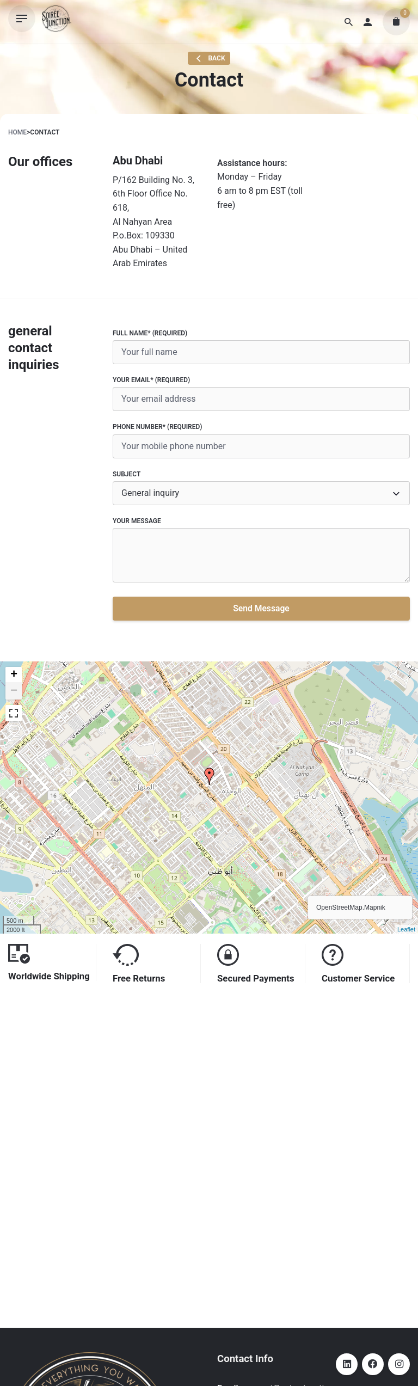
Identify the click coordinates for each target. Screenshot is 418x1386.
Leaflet (406, 929)
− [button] (13, 691)
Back (209, 58)
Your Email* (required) (261, 393)
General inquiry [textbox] (150, 493)
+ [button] (13, 675)
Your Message (261, 551)
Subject (261, 487)
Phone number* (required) (261, 440)
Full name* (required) (261, 346)
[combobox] (261, 493)
